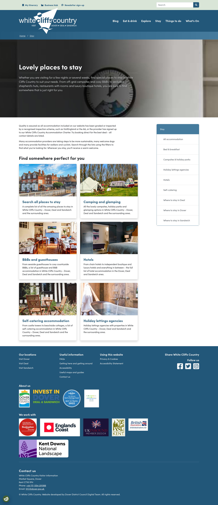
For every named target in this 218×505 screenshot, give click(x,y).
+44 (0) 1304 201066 (36, 485)
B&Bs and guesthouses (40, 259)
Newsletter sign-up (72, 5)
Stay (158, 21)
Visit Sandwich (26, 367)
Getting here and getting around (76, 363)
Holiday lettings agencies (103, 320)
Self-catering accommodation (45, 320)
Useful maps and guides (72, 372)
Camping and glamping (102, 201)
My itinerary (30, 5)
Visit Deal (23, 363)
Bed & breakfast (171, 149)
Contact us (65, 376)
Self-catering (170, 189)
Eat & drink (130, 21)
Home (22, 35)
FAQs (62, 358)
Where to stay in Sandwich (176, 220)
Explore (146, 21)
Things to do (173, 21)
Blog (115, 21)
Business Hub (49, 5)
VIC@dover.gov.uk (35, 488)
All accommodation (173, 139)
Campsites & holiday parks (176, 159)
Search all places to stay (41, 201)
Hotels (88, 259)
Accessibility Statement (111, 363)
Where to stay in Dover (174, 210)
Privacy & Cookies (109, 358)
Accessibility (66, 367)
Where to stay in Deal (174, 200)
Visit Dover (24, 358)
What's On (192, 21)
